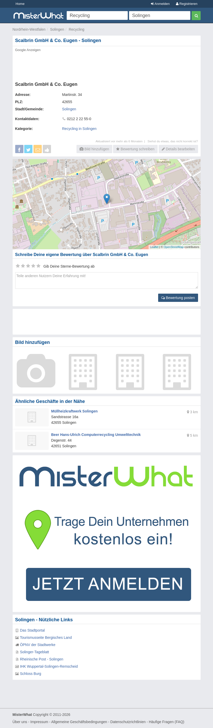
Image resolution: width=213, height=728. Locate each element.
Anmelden (160, 4)
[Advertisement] (107, 65)
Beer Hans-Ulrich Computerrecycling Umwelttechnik (96, 435)
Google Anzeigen (28, 50)
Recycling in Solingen (79, 129)
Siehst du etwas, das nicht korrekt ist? (173, 141)
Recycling (76, 29)
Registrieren (187, 4)
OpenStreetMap (174, 247)
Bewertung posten (178, 298)
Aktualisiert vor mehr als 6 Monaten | (122, 141)
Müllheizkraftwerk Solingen (74, 411)
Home (20, 4)
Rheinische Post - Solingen (41, 659)
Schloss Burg (30, 674)
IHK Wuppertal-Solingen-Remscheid (49, 666)
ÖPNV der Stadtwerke (37, 645)
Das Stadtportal (32, 630)
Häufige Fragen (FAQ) (166, 722)
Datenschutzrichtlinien (128, 722)
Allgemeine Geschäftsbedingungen (79, 722)
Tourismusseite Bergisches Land (46, 637)
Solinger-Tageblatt (34, 652)
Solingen (57, 29)
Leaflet (154, 247)
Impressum (39, 722)
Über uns (20, 722)
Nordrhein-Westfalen (29, 29)
